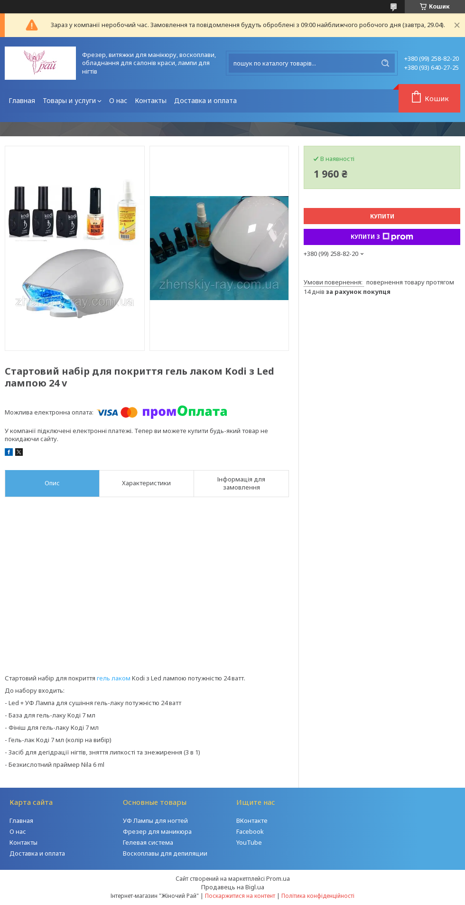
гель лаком (113, 678)
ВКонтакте (252, 820)
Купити (382, 216)
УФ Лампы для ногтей (155, 820)
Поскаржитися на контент (240, 896)
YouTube (249, 842)
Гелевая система (148, 842)
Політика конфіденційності (317, 896)
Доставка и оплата (205, 100)
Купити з (382, 237)
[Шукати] (385, 63)
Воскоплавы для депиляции (165, 853)
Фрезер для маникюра (157, 831)
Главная (22, 100)
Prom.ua (278, 878)
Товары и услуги (69, 100)
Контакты (151, 100)
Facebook (250, 831)
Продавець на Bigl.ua (232, 887)
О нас (118, 100)
